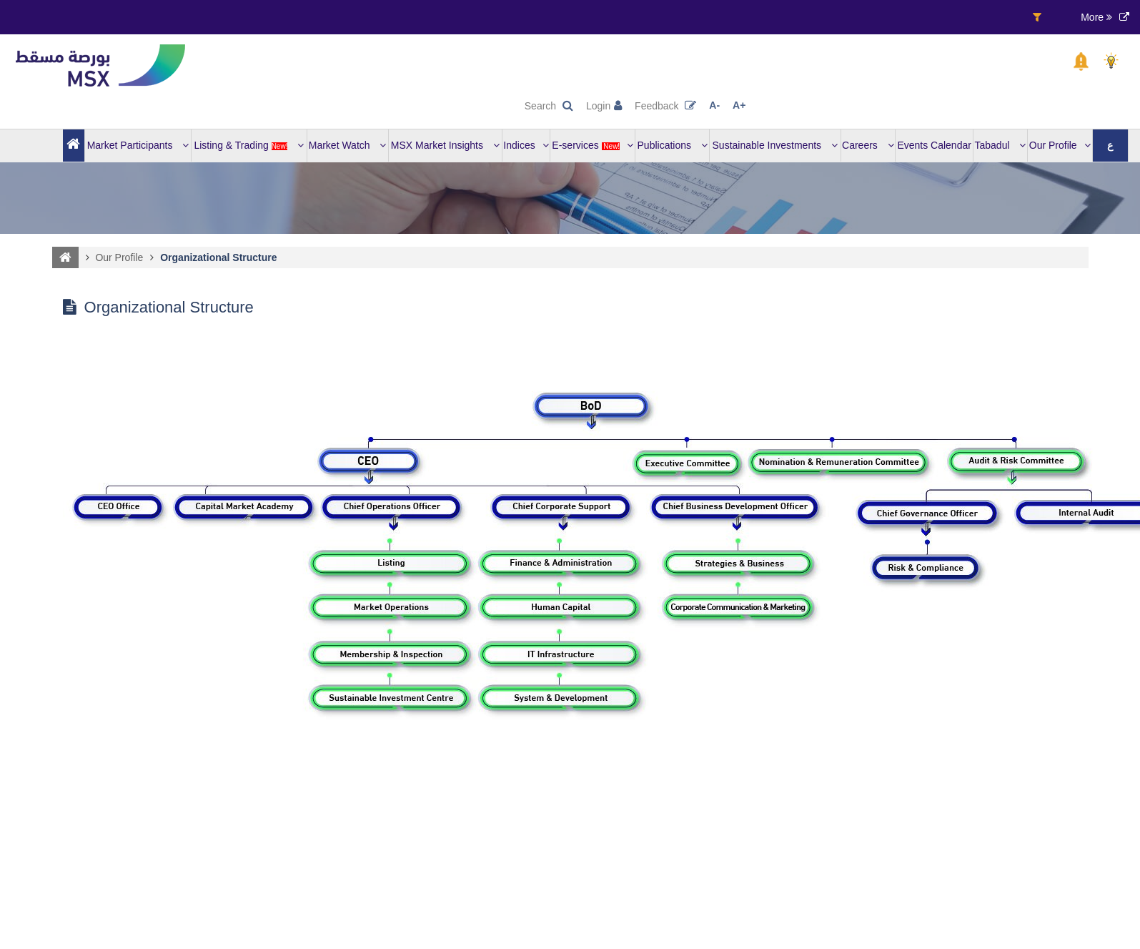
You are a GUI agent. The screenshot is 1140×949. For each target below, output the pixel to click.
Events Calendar (934, 145)
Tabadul (1000, 145)
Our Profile (1060, 145)
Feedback (665, 106)
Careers (868, 145)
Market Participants (138, 145)
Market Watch (348, 145)
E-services (592, 145)
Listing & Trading (249, 145)
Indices (525, 145)
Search (549, 106)
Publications (673, 145)
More (1096, 17)
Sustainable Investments (775, 145)
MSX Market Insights (445, 145)
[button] (1081, 61)
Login (604, 106)
